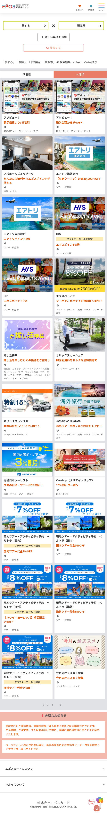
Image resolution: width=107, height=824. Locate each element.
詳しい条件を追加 (53, 37)
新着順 (27, 74)
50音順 (80, 74)
